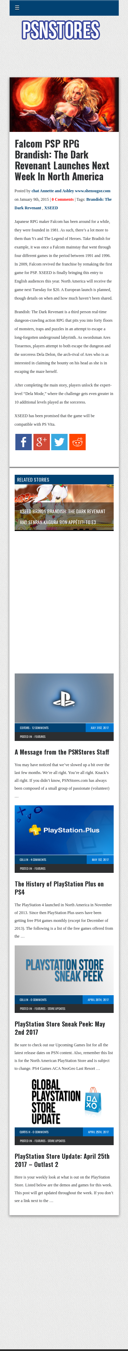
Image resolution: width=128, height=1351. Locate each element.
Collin (24, 859)
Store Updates (56, 1008)
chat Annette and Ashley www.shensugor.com (71, 190)
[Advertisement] (64, 62)
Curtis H (25, 1131)
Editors (24, 727)
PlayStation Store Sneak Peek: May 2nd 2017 (60, 1027)
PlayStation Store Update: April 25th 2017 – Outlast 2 (62, 1160)
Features (39, 736)
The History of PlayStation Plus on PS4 (59, 887)
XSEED (51, 208)
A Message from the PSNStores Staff (62, 751)
